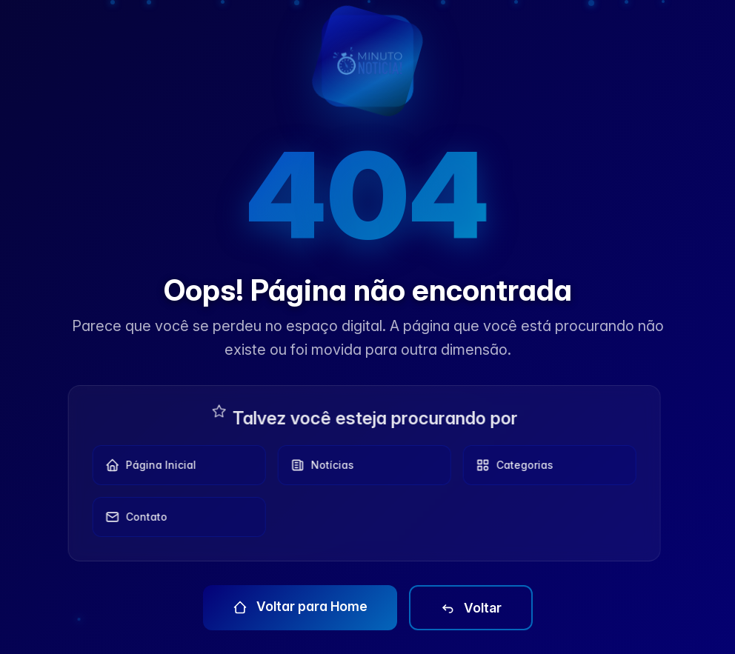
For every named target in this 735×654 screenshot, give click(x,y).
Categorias (510, 465)
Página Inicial (146, 465)
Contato (132, 517)
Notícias (318, 465)
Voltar (471, 608)
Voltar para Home (300, 606)
